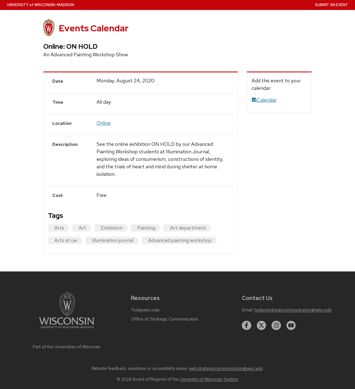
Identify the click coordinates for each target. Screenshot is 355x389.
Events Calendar (93, 28)
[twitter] (261, 325)
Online (104, 123)
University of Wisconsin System (209, 379)
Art (82, 228)
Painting (146, 228)
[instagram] (276, 325)
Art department (188, 228)
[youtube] (291, 325)
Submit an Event (331, 4)
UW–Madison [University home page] (40, 4)
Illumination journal (112, 240)
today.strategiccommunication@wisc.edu (293, 310)
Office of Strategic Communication (164, 319)
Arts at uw (65, 240)
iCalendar (264, 100)
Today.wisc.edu (145, 310)
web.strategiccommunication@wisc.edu (226, 368)
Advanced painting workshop (180, 240)
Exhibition (112, 228)
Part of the (66, 347)
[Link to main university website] (66, 329)
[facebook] (246, 325)
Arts (59, 228)
